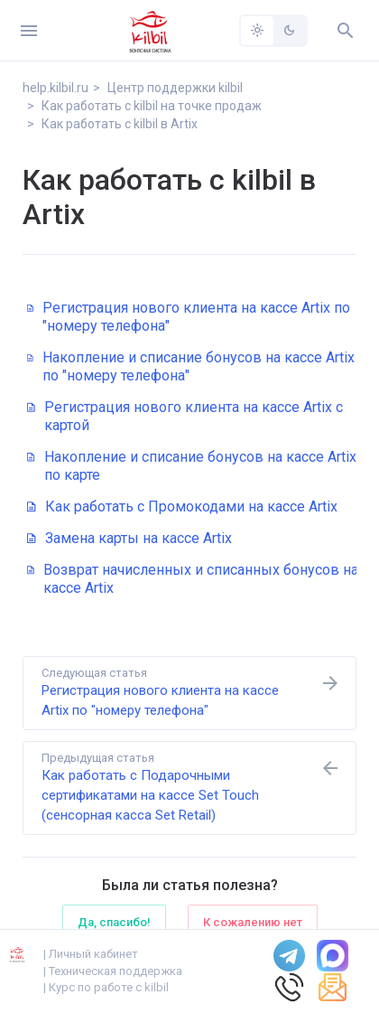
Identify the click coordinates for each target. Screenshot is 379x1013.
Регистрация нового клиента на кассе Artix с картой (185, 416)
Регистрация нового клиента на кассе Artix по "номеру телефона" (188, 316)
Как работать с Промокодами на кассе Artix (182, 506)
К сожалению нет (252, 922)
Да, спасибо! (114, 922)
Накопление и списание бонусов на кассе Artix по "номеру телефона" (191, 366)
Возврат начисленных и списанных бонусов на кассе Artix (192, 578)
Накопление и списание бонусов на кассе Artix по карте (191, 465)
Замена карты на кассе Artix (129, 538)
